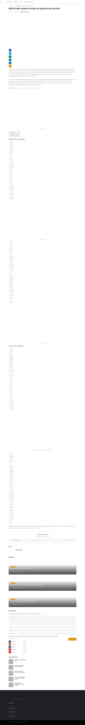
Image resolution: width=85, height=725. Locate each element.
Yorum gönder (72, 639)
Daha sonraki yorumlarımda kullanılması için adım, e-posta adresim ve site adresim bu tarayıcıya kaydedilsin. (34, 636)
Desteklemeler (9, 1)
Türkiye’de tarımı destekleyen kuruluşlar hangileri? (30, 88)
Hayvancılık (16, 1)
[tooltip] (10, 50)
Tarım (21, 1)
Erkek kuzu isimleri (14, 134)
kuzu (14, 69)
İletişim (11, 717)
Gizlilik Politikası (13, 716)
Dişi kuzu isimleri (14, 135)
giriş (15, 638)
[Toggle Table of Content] (18, 132)
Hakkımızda (12, 714)
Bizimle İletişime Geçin (28, 1)
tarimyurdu (11, 11)
